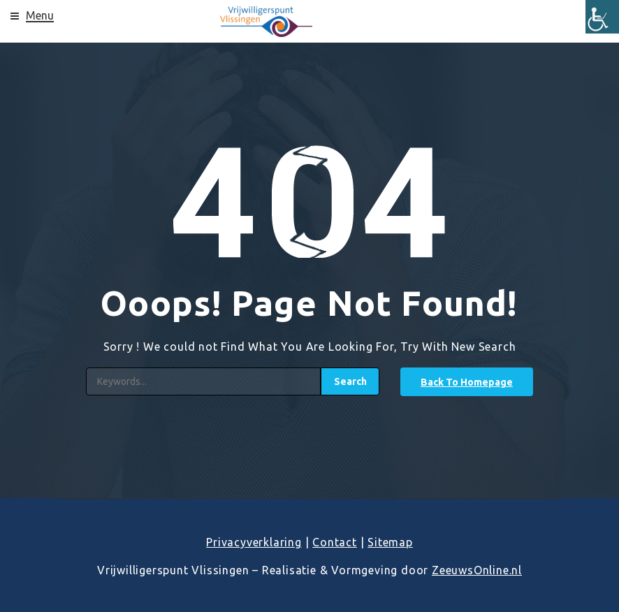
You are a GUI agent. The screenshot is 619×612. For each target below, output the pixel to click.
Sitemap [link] (390, 542)
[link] (602, 17)
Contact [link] (334, 542)
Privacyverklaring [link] (254, 542)
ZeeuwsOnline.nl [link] (477, 570)
